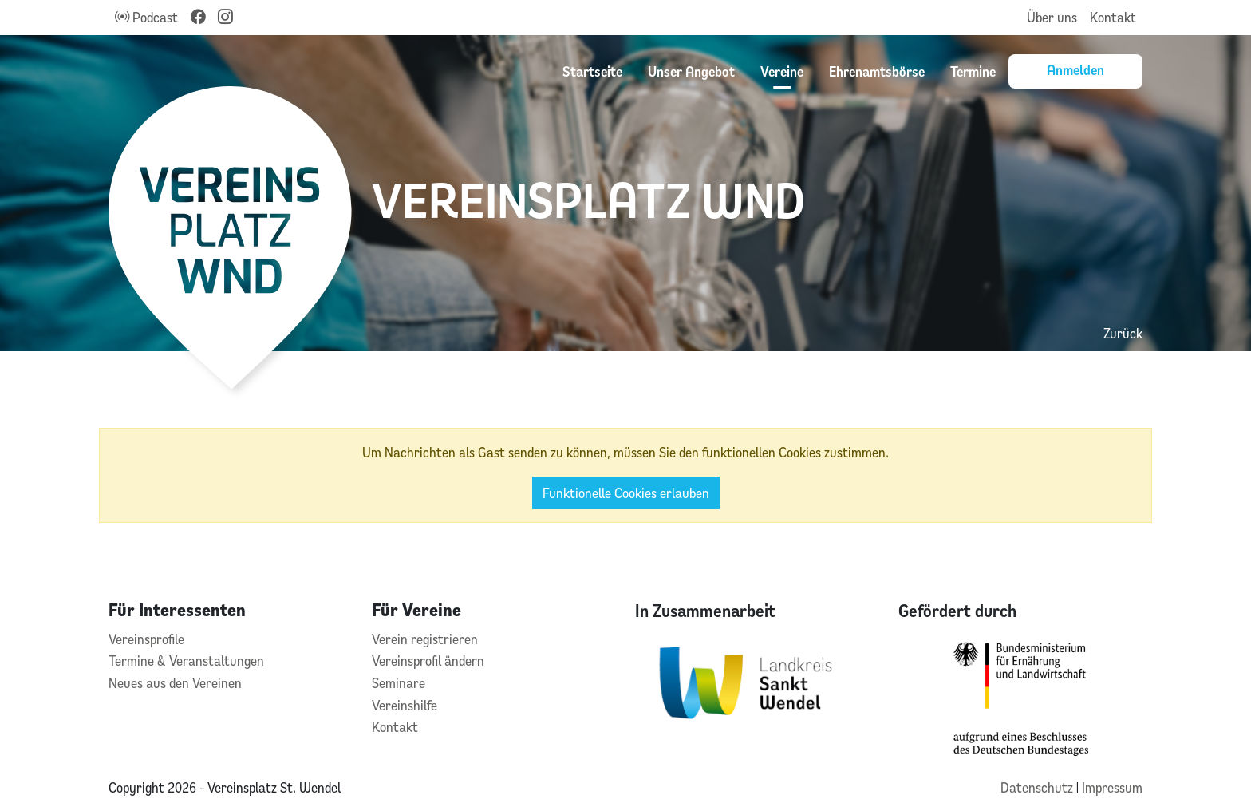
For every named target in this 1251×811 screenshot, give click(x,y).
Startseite (592, 71)
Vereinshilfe (404, 705)
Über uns (1052, 17)
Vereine (781, 71)
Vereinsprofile (146, 639)
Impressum (1112, 787)
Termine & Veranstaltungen (186, 660)
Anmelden (1075, 69)
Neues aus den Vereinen (175, 683)
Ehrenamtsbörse (877, 71)
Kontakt (1113, 17)
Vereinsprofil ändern (428, 660)
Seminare (398, 683)
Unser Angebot (691, 71)
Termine (973, 71)
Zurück (1122, 333)
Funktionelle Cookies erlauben (626, 493)
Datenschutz (1038, 787)
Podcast (146, 17)
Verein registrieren (425, 639)
